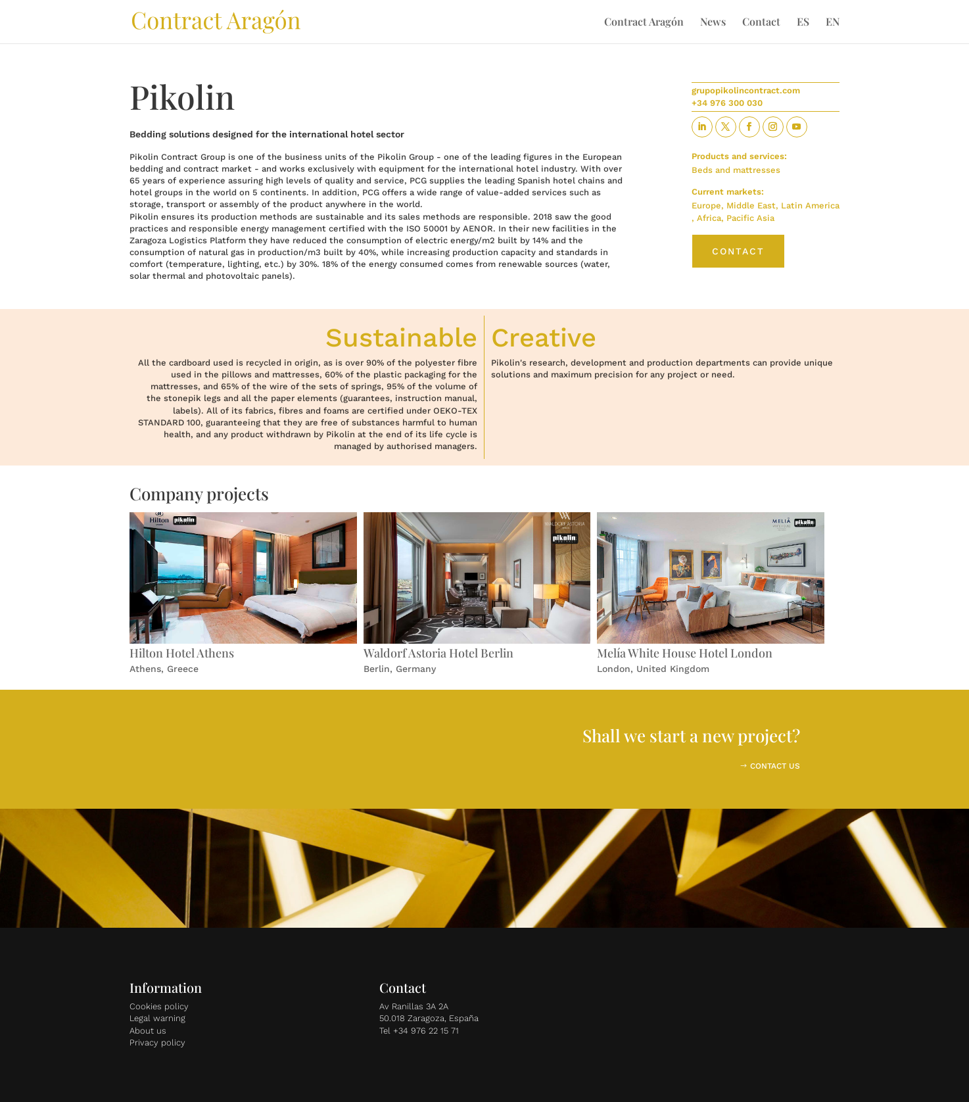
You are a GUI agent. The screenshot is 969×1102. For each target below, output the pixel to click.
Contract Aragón (644, 22)
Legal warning (157, 1018)
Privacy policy (157, 1042)
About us (148, 1031)
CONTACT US (775, 766)
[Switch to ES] (803, 30)
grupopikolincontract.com (746, 90)
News (713, 22)
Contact (761, 22)
